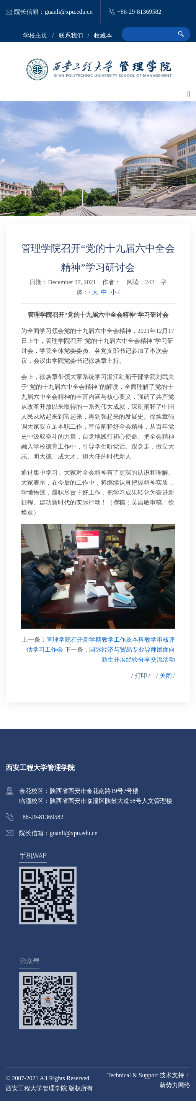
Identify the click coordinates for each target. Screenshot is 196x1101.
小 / (114, 292)
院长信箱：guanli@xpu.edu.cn (53, 11)
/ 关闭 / (165, 675)
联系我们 (71, 35)
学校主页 (35, 35)
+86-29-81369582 (139, 11)
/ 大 (93, 292)
